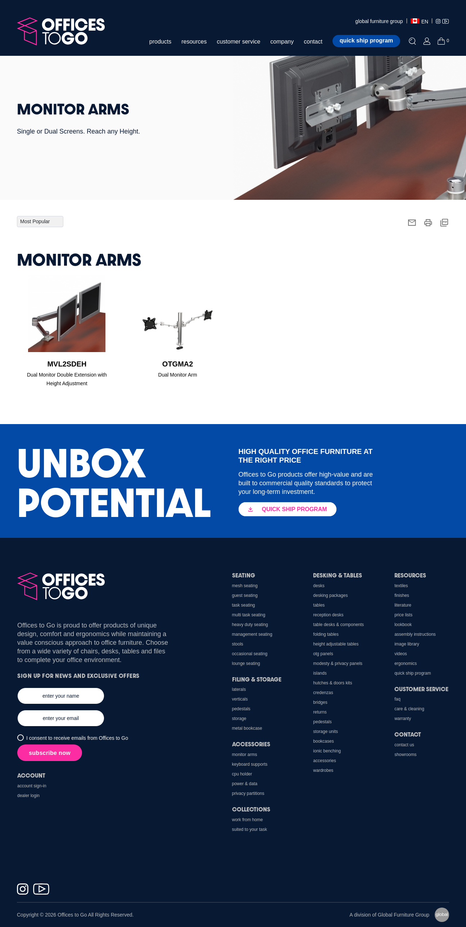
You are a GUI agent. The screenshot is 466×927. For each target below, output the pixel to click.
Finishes (401, 595)
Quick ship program (366, 40)
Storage (239, 718)
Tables (319, 605)
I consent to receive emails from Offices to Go (77, 738)
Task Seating (243, 605)
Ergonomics (405, 663)
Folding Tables (326, 634)
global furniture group (379, 21)
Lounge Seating (246, 663)
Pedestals (322, 721)
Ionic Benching (327, 750)
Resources (410, 575)
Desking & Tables (337, 575)
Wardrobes (323, 770)
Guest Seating (245, 595)
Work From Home (247, 819)
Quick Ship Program (412, 673)
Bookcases (323, 741)
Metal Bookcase (247, 728)
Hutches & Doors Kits (332, 682)
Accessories (324, 760)
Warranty (402, 718)
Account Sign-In (31, 785)
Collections (251, 809)
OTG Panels (323, 653)
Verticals (240, 699)
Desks (318, 585)
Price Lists (403, 614)
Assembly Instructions (415, 634)
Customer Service (421, 689)
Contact (407, 734)
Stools (237, 644)
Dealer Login (28, 795)
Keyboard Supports (250, 764)
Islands (319, 673)
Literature (402, 605)
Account (31, 775)
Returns (319, 712)
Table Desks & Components (338, 624)
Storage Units (325, 731)
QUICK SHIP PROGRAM (287, 509)
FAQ (397, 699)
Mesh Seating (245, 585)
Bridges (320, 702)
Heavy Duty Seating (250, 624)
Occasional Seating (250, 653)
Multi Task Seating (249, 614)
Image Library (406, 644)
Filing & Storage (256, 679)
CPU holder (242, 774)
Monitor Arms (244, 754)
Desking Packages (330, 595)
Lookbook (403, 624)
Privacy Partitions (248, 793)
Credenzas (323, 692)
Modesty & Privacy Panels (337, 663)
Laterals (239, 689)
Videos (400, 653)
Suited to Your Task (249, 829)
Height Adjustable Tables (335, 644)
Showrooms (405, 754)
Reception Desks (328, 614)
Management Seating (252, 634)
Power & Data (245, 783)
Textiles (401, 585)
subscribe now (50, 753)
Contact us (404, 744)
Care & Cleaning (409, 708)
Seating (243, 575)
